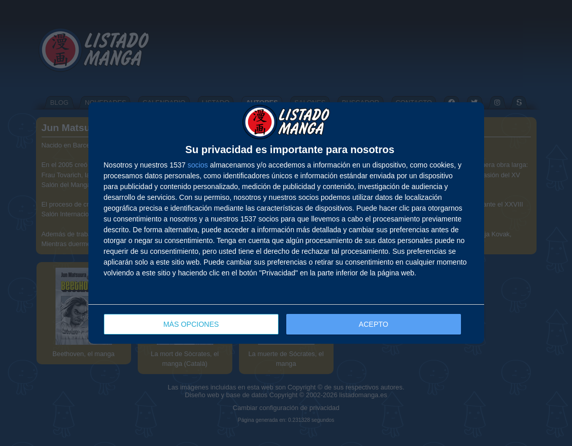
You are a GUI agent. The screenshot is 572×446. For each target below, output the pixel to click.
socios (198, 165)
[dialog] (286, 223)
